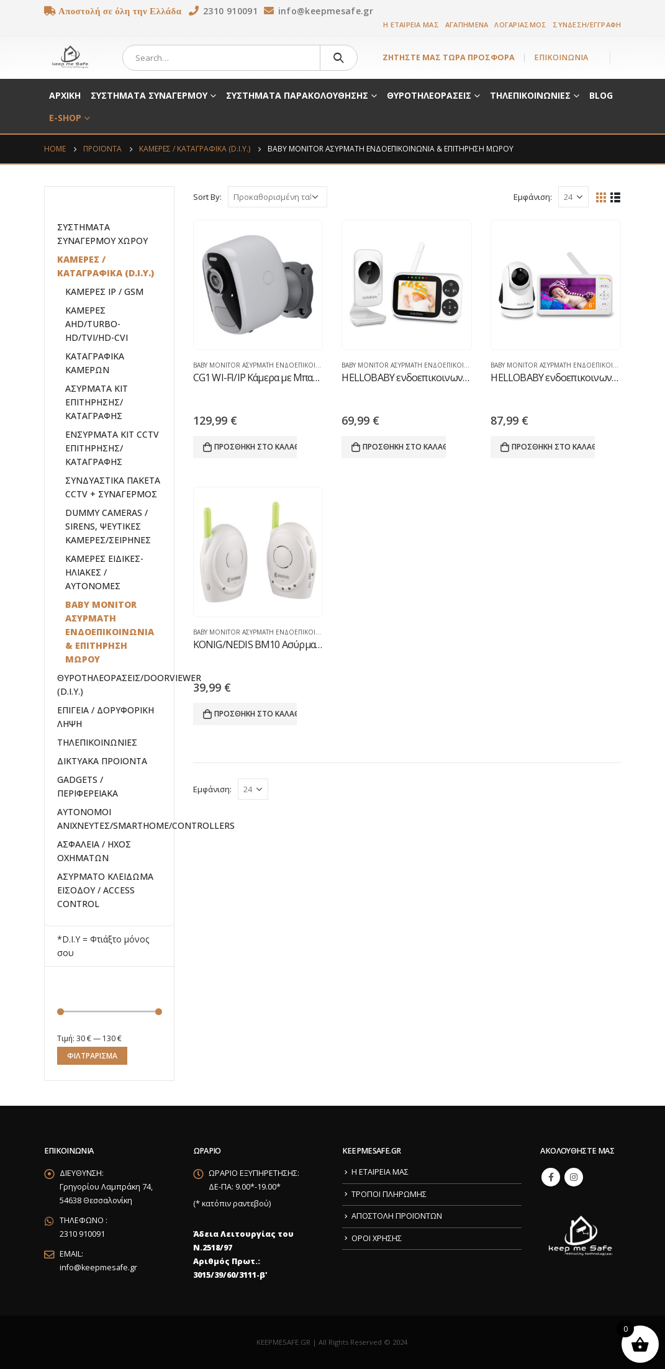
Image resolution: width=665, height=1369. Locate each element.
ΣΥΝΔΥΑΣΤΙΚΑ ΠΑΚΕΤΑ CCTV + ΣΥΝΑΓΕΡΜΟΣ (112, 487)
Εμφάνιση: (532, 196)
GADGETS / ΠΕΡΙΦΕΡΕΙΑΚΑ (87, 786)
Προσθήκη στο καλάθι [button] (255, 446)
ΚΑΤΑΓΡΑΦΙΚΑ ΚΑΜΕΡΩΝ (94, 363)
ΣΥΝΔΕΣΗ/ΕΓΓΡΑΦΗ (587, 24)
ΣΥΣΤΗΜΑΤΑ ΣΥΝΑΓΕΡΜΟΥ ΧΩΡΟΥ (102, 233)
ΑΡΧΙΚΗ (65, 95)
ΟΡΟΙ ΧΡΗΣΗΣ (376, 1238)
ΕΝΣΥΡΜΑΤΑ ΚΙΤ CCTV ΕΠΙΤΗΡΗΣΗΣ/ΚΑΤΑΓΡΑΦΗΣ (112, 448)
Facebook (550, 1177)
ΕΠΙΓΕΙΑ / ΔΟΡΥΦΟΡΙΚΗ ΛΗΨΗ (105, 717)
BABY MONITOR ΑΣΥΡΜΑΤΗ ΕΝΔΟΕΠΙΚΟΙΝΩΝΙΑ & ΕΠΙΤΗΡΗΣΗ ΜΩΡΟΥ (299, 365)
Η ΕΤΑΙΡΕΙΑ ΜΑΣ (411, 24)
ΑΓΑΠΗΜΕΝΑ (466, 24)
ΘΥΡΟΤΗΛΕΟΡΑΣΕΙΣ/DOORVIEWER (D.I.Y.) (129, 684)
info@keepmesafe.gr (98, 1267)
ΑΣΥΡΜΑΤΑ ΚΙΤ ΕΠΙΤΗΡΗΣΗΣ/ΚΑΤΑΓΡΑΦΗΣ (96, 402)
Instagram (573, 1177)
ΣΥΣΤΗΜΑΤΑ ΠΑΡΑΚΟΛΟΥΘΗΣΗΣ (297, 95)
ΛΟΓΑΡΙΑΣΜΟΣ (520, 24)
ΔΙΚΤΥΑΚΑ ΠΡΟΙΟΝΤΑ (102, 761)
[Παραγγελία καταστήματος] (277, 196)
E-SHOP (65, 118)
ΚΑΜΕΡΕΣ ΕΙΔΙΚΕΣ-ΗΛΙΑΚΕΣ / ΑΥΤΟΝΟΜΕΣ (104, 572)
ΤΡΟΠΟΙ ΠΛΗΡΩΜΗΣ (389, 1194)
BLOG (601, 95)
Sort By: (207, 196)
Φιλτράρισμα (92, 1055)
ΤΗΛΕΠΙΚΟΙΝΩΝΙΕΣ (530, 95)
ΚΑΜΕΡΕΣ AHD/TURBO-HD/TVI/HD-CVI (96, 323)
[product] (258, 285)
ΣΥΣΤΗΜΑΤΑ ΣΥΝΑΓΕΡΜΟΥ (149, 95)
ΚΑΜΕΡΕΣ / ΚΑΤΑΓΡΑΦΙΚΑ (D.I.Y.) (105, 266)
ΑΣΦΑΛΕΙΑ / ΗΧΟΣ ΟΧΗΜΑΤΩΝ (94, 851)
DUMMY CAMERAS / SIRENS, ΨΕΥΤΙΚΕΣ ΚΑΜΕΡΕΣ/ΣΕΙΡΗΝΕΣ (108, 526)
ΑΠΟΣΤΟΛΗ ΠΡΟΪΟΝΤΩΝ (396, 1216)
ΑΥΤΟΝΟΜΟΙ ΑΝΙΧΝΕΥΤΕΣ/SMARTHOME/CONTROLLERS (146, 818)
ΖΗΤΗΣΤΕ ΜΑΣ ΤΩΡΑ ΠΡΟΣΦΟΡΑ (448, 57)
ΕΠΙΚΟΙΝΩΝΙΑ (561, 57)
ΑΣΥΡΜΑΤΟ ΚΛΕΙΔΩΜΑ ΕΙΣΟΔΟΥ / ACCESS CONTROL (105, 890)
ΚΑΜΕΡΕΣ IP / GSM (104, 291)
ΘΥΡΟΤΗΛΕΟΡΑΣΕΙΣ (429, 95)
